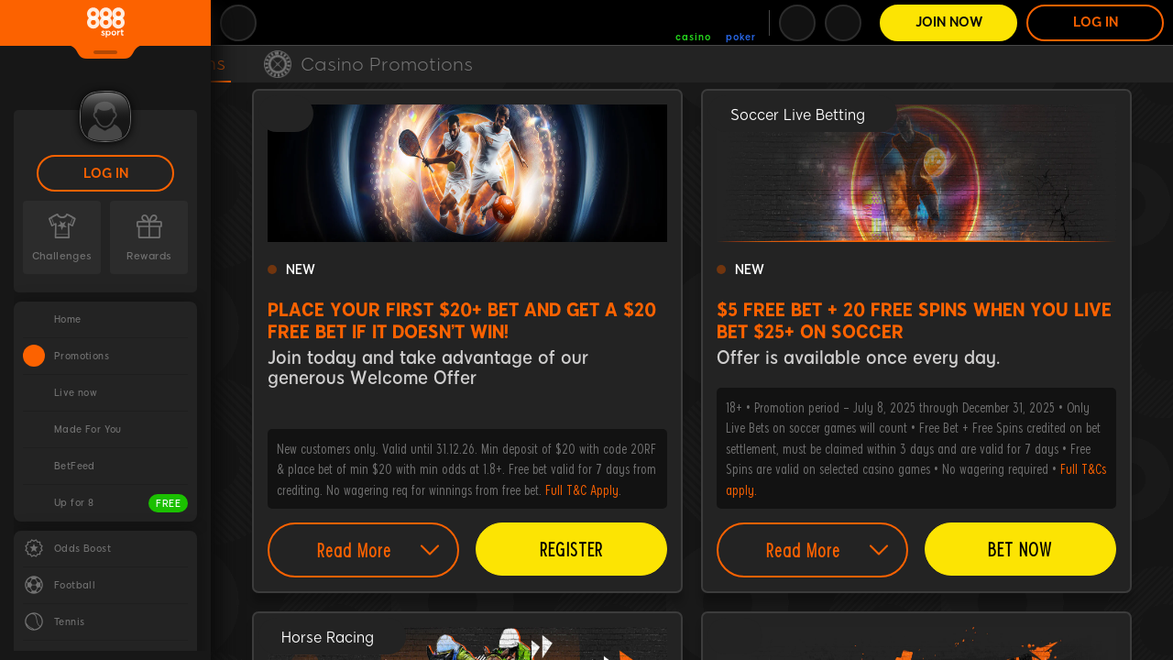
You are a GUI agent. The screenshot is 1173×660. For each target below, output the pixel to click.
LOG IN (105, 174)
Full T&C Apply (582, 489)
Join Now (948, 22)
